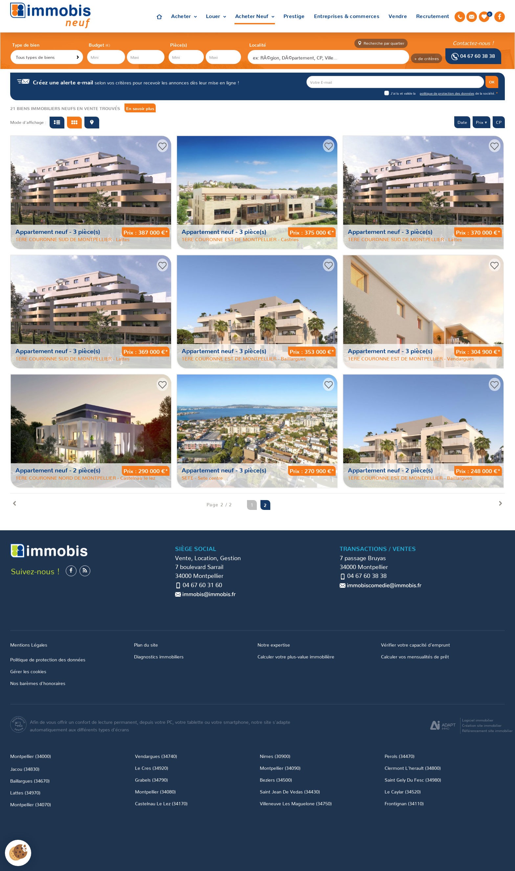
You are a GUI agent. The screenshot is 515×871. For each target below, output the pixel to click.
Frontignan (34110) (404, 803)
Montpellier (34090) (280, 767)
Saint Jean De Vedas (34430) (290, 791)
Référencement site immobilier (487, 730)
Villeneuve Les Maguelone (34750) (296, 803)
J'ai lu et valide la (403, 93)
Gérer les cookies (28, 671)
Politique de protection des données (47, 659)
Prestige (294, 15)
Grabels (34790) (151, 779)
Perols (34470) (399, 755)
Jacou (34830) (24, 768)
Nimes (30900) (275, 755)
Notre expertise (274, 644)
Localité (257, 44)
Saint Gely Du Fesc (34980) (413, 779)
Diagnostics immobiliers (159, 656)
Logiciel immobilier (477, 719)
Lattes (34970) (25, 792)
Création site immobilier (482, 725)
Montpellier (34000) (30, 755)
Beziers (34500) (276, 779)
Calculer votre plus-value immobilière (296, 656)
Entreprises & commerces (346, 15)
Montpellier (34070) (30, 804)
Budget (97, 44)
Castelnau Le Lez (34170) (161, 803)
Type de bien (25, 44)
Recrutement (432, 15)
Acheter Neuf (254, 15)
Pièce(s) (178, 44)
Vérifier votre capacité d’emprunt (415, 644)
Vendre (398, 15)
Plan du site (146, 644)
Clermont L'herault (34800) (413, 767)
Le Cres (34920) (151, 767)
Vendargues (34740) (156, 755)
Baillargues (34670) (30, 780)
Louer (216, 15)
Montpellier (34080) (155, 791)
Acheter (184, 15)
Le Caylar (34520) (403, 791)
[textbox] (328, 57)
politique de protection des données (447, 93)
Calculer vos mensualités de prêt (415, 656)
